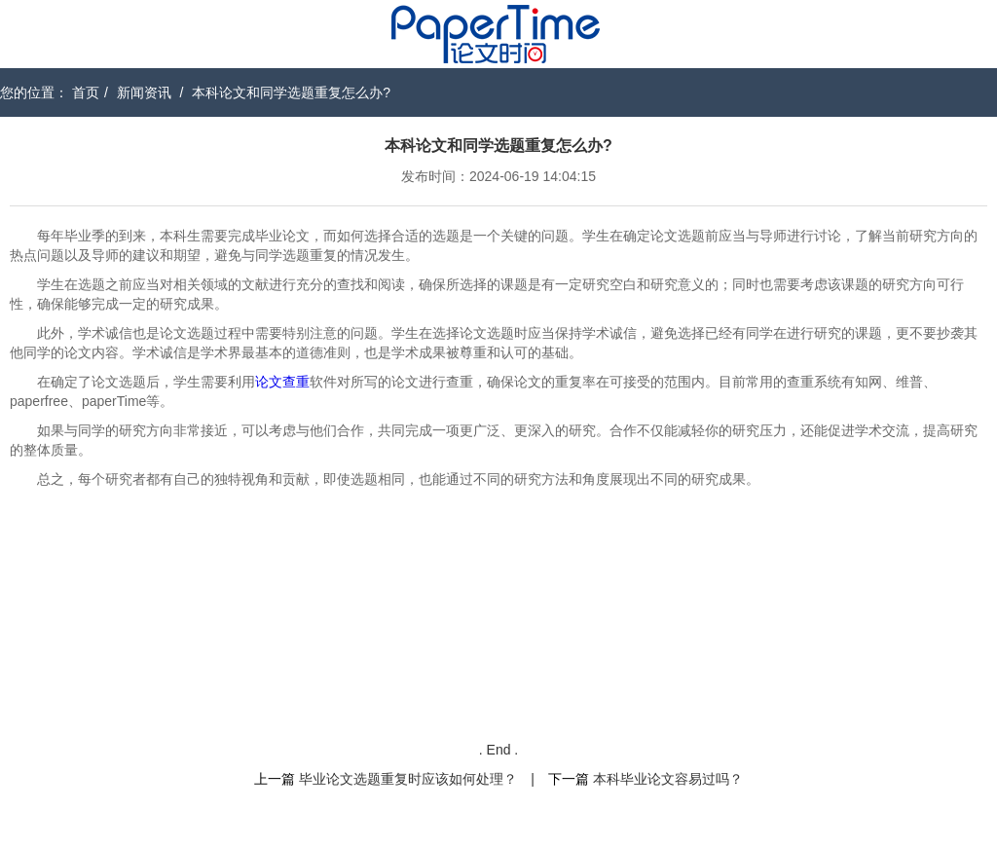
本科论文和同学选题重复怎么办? (291, 92)
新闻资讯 (144, 92)
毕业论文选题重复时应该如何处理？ (408, 779)
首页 (85, 92)
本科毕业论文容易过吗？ (668, 779)
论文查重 (282, 381)
